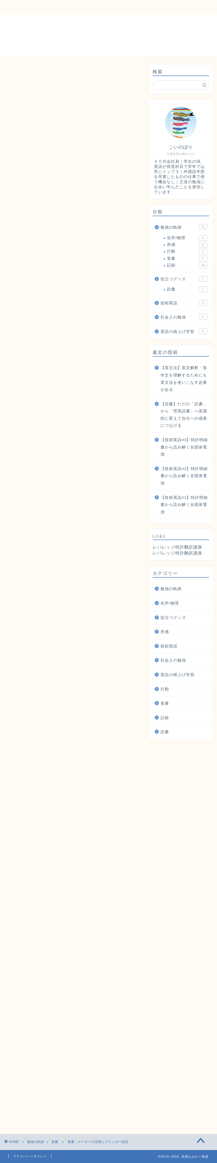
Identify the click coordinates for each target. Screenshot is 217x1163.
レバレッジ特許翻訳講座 (177, 553)
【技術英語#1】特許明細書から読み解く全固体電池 (184, 504)
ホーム (19, 7)
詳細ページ (43, 816)
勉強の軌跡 (93, 7)
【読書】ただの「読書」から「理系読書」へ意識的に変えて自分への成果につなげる (183, 415)
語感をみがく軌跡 (108, 35)
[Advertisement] (72, 189)
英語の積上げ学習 (183, 331)
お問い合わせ (54, 7)
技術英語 (183, 303)
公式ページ (102, 816)
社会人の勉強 (183, 317)
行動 (187, 251)
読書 (187, 289)
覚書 (14, 73)
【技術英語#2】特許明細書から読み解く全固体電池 (184, 476)
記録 (187, 265)
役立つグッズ (132, 7)
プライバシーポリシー (30, 1156)
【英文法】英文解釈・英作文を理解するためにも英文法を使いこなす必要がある (183, 379)
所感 (187, 245)
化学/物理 (187, 238)
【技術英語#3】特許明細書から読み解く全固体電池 (184, 447)
